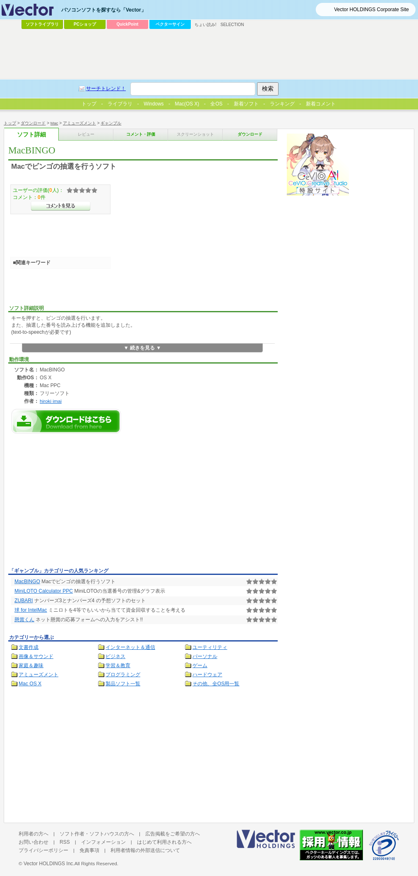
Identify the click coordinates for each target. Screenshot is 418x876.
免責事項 (89, 850)
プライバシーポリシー (43, 850)
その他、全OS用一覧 (216, 684)
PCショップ (85, 24)
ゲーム (199, 665)
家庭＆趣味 (31, 665)
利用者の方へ (33, 834)
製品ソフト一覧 (123, 684)
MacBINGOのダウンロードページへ (66, 421)
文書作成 (28, 647)
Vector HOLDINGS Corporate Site (371, 9)
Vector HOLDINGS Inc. (49, 863)
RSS (65, 842)
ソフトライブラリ (42, 24)
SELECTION (232, 24)
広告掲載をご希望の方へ (172, 834)
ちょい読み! (205, 24)
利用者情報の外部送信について (145, 850)
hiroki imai (51, 401)
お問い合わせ (33, 842)
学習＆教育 (118, 665)
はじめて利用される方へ (164, 842)
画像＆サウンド (36, 656)
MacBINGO (27, 581)
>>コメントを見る (61, 206)
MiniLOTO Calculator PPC (43, 591)
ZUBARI (23, 600)
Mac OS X (30, 684)
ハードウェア (207, 674)
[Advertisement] (77, 503)
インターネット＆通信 (130, 647)
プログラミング (123, 674)
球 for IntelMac (30, 610)
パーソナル (204, 656)
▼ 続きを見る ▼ (142, 348)
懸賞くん (24, 619)
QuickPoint (128, 24)
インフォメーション (103, 842)
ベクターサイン (170, 24)
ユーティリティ (209, 647)
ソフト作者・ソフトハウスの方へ (97, 834)
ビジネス (115, 656)
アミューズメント (38, 674)
